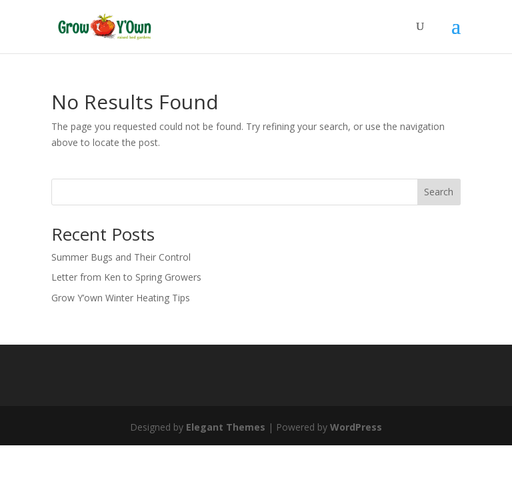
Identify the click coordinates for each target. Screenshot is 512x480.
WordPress (356, 427)
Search (438, 191)
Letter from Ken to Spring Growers (126, 277)
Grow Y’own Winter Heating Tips (120, 297)
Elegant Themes (225, 427)
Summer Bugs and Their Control (121, 257)
